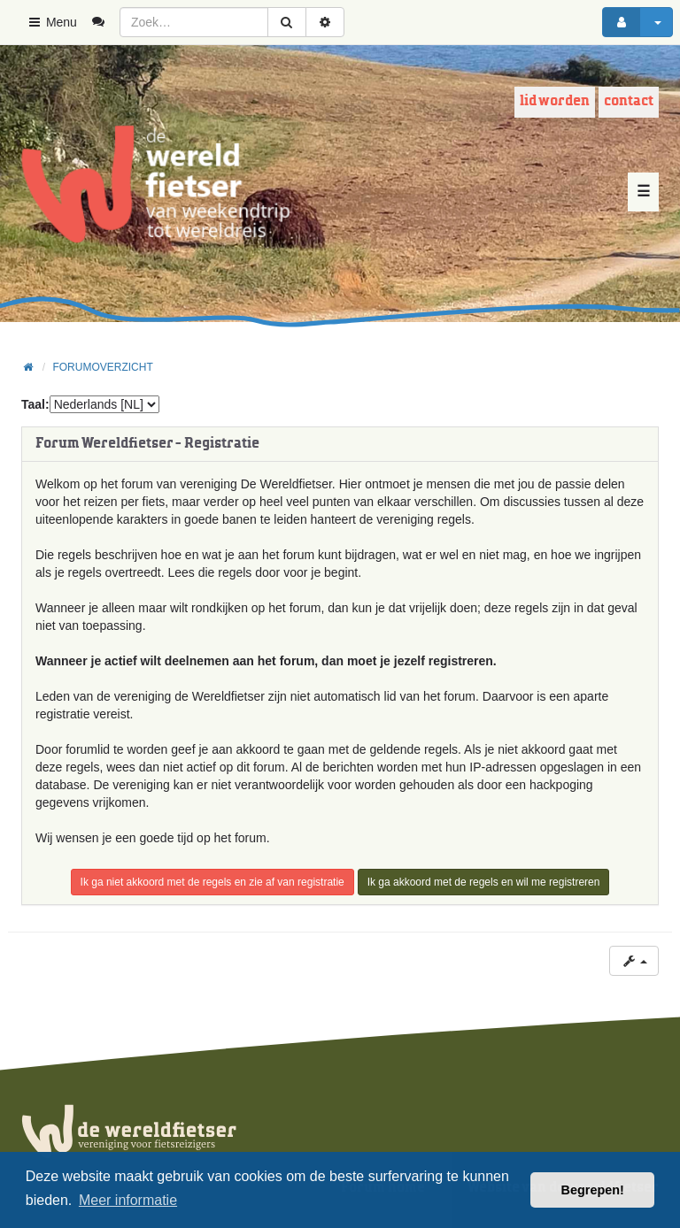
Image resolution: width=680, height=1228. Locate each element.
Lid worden (555, 101)
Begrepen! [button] (592, 1190)
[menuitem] (105, 22)
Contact (628, 101)
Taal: (35, 404)
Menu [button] (52, 22)
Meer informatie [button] (128, 1200)
